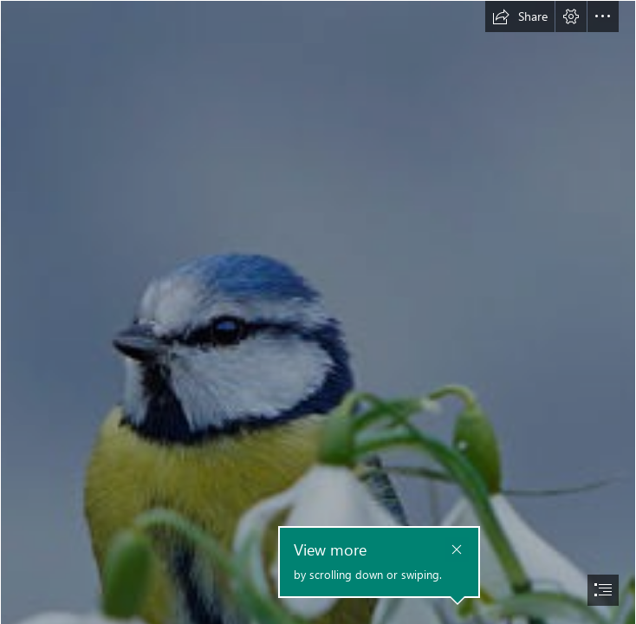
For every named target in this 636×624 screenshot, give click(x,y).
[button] (520, 16)
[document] (318, 312)
